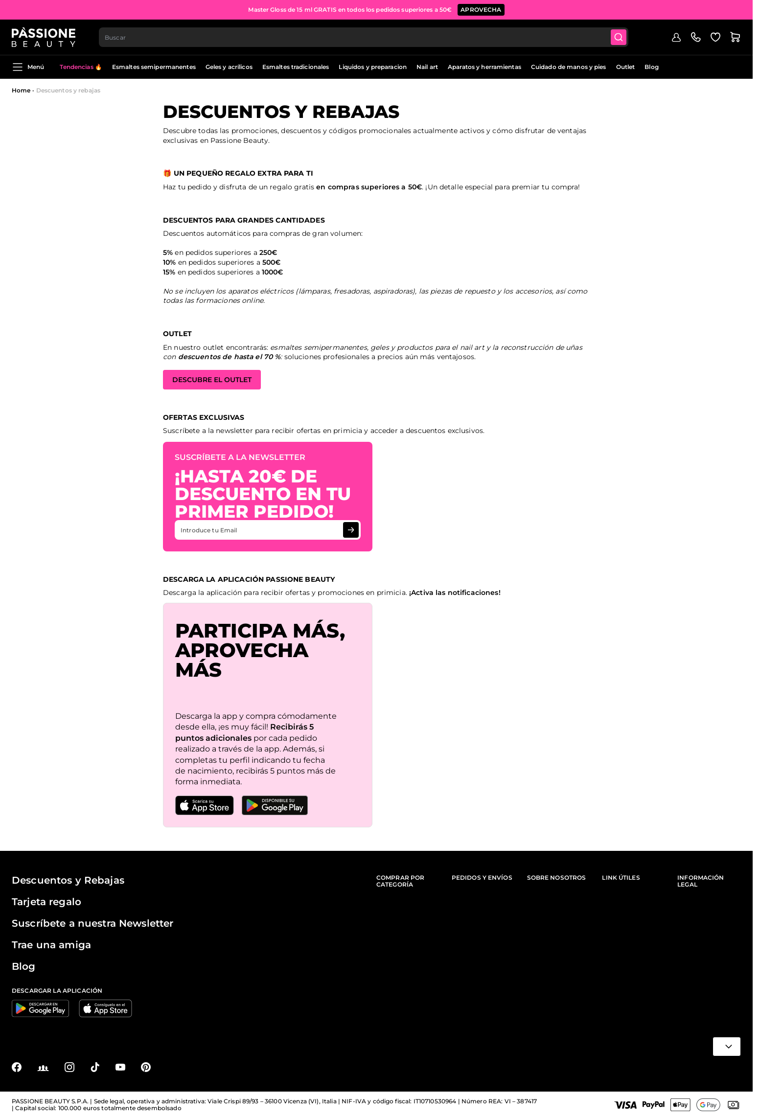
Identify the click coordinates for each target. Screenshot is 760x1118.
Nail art (427, 66)
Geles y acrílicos (229, 66)
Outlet (625, 66)
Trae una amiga (51, 945)
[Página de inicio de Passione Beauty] (43, 37)
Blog (651, 66)
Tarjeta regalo (46, 902)
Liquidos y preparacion (373, 66)
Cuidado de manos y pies (568, 66)
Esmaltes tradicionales (295, 66)
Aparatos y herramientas (484, 66)
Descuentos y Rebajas (68, 880)
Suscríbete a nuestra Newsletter (92, 923)
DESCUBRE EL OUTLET (212, 379)
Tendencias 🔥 (81, 66)
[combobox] (363, 37)
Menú (28, 67)
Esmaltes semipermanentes (154, 66)
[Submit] (618, 37)
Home (21, 90)
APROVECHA (481, 9)
